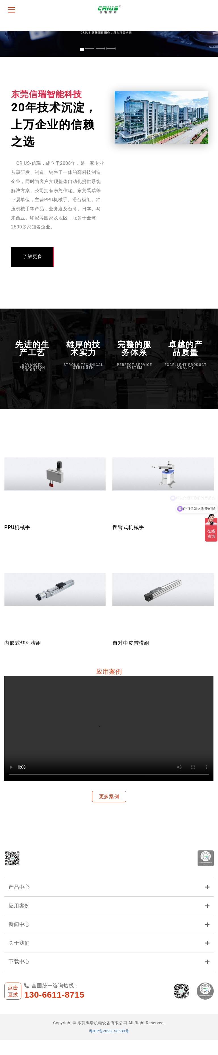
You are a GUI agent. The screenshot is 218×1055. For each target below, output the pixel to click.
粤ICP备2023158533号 (109, 1046)
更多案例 (109, 797)
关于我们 (109, 955)
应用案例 (109, 915)
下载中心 (109, 976)
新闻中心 (109, 935)
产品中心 (109, 895)
